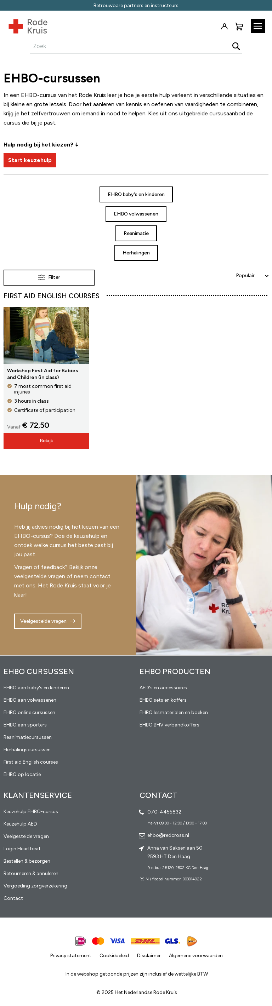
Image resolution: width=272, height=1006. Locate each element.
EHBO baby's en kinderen (136, 194)
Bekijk (46, 441)
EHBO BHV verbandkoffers (169, 725)
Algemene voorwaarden (196, 956)
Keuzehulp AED (20, 824)
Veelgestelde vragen (43, 621)
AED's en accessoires (163, 688)
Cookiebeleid (114, 956)
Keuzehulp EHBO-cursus (31, 812)
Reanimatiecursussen (28, 737)
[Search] (236, 46)
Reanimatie (136, 233)
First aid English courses (31, 762)
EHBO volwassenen (136, 214)
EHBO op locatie (22, 774)
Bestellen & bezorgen (27, 861)
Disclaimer (149, 956)
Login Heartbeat (22, 849)
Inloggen (224, 26)
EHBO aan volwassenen (30, 700)
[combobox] (136, 46)
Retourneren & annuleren (31, 873)
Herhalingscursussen (27, 750)
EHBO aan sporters (25, 725)
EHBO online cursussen (29, 712)
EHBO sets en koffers (163, 700)
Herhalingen (136, 253)
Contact (13, 898)
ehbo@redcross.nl (168, 835)
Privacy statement (70, 956)
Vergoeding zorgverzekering (35, 886)
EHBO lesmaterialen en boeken (174, 712)
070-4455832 (164, 812)
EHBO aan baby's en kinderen (36, 688)
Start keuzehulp (30, 160)
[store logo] (23, 25)
